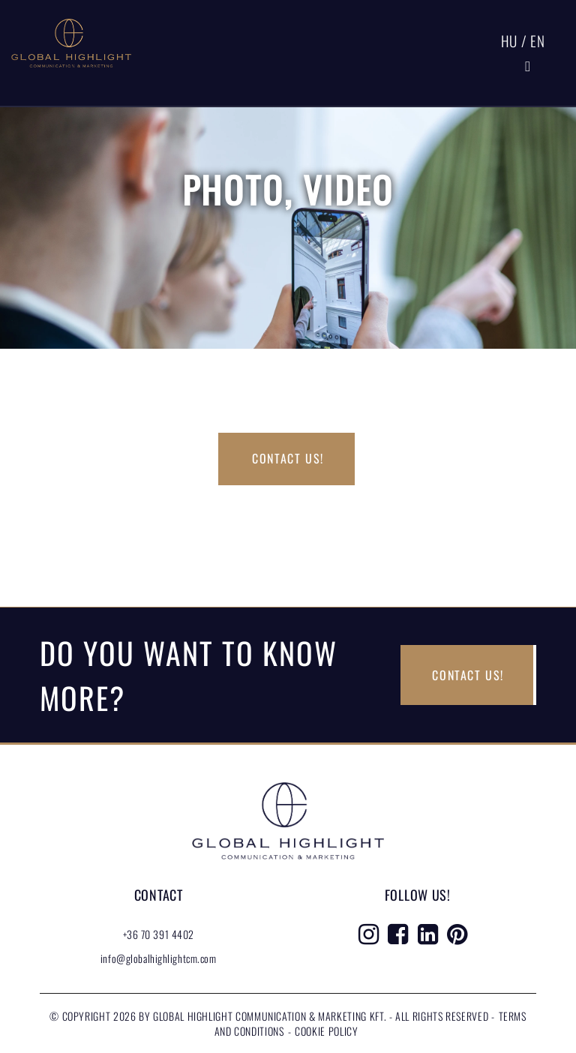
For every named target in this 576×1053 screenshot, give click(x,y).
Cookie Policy (326, 1031)
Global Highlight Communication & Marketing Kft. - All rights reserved (322, 1016)
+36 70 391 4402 (158, 934)
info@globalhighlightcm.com (158, 958)
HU (509, 40)
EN (537, 40)
